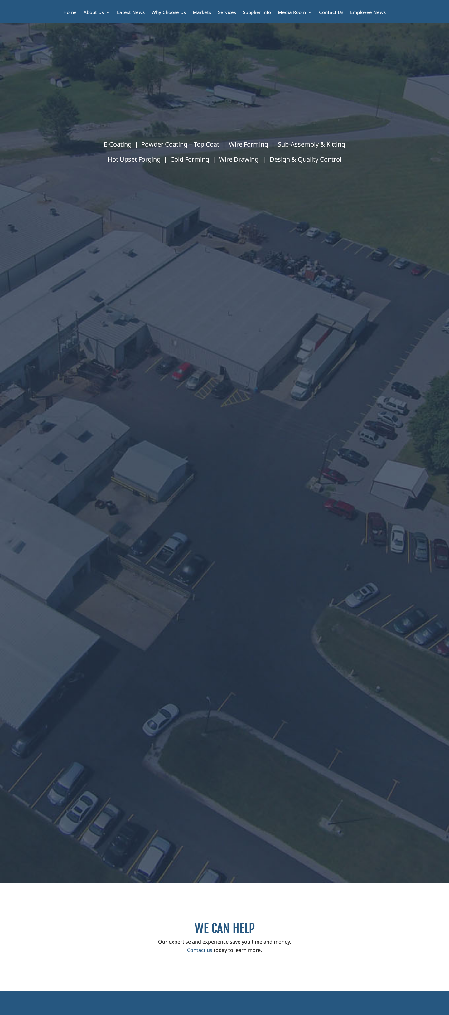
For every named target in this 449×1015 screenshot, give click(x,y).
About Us (94, 12)
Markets (202, 12)
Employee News (368, 12)
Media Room (292, 12)
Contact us (199, 950)
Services (227, 12)
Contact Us (331, 12)
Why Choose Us (169, 12)
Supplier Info (257, 12)
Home (70, 12)
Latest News (131, 12)
